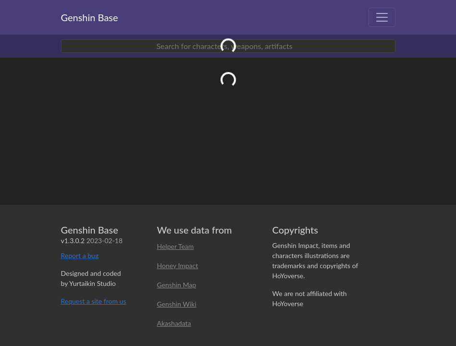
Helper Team (175, 246)
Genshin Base (89, 17)
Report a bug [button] (80, 255)
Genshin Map (177, 285)
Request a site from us (93, 301)
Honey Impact (177, 265)
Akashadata (174, 323)
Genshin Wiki (177, 304)
